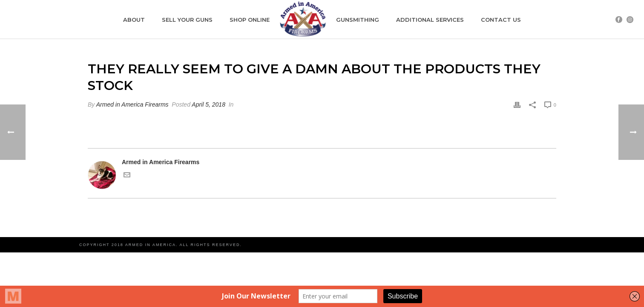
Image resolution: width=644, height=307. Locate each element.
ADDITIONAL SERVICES (430, 19)
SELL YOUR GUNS (187, 19)
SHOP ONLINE (250, 19)
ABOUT (134, 19)
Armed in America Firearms (132, 104)
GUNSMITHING (357, 19)
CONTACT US (501, 19)
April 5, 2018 (208, 104)
